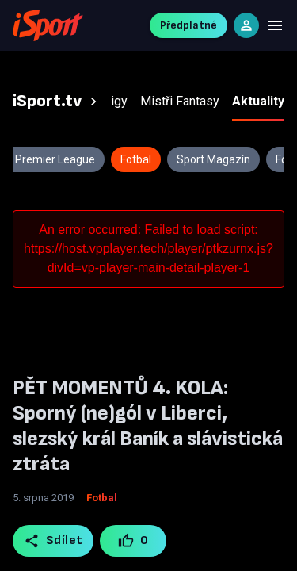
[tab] (57, 101)
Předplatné (188, 25)
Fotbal (101, 498)
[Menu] (274, 25)
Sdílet (53, 541)
